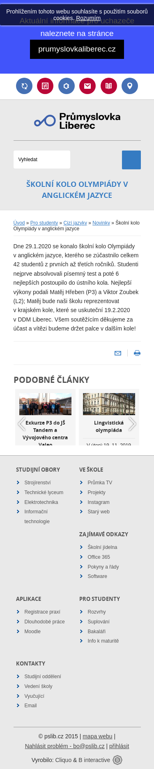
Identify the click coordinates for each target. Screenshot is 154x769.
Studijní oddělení (43, 676)
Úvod (19, 223)
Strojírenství (38, 483)
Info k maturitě (103, 641)
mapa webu (97, 736)
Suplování (24, 86)
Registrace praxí (42, 612)
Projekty (97, 492)
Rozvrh (45, 86)
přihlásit (119, 746)
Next (132, 424)
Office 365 (99, 557)
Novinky (101, 223)
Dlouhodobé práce (45, 622)
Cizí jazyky (75, 223)
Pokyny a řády (103, 567)
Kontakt (130, 86)
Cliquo (63, 760)
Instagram (99, 502)
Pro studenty (44, 223)
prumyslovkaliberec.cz (77, 49)
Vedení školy (39, 686)
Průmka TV (100, 483)
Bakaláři (66, 86)
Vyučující (34, 696)
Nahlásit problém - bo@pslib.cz (65, 746)
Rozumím (88, 18)
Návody (109, 86)
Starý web (99, 512)
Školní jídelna (102, 547)
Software (97, 576)
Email (87, 86)
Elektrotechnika (41, 502)
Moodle (33, 631)
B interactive (94, 760)
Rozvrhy (97, 612)
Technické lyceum (44, 492)
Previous (22, 424)
